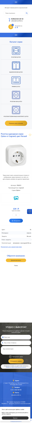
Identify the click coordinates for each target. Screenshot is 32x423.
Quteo (18, 190)
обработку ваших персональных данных (16, 367)
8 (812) (16, 390)
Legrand (21, 188)
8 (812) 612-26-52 (17, 19)
